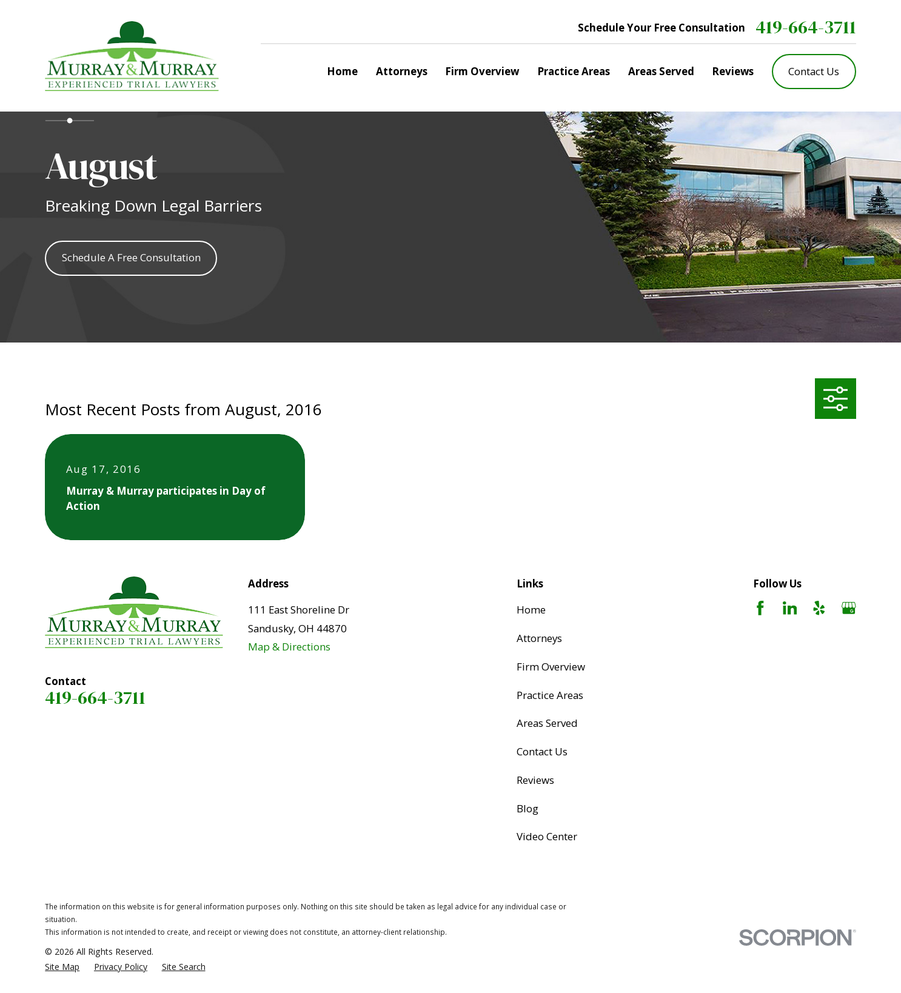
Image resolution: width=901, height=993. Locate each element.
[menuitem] (62, 966)
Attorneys (539, 638)
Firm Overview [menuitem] (482, 71)
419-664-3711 (805, 27)
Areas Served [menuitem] (661, 71)
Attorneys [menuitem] (401, 71)
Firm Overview (551, 667)
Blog (527, 808)
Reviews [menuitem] (733, 71)
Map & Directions (289, 647)
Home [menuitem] (342, 71)
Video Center (547, 836)
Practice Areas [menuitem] (573, 71)
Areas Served (547, 723)
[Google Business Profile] (849, 608)
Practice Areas (550, 695)
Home (531, 610)
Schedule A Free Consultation (131, 257)
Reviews (535, 780)
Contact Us (813, 71)
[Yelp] (819, 608)
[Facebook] (760, 608)
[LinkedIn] (790, 608)
